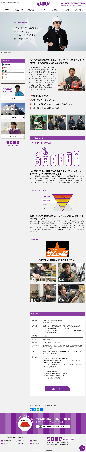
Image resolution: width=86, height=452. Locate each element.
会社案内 (55, 10)
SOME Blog (43, 10)
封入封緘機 (6, 64)
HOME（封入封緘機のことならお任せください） (14, 437)
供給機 (5, 67)
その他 (5, 77)
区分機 (5, 71)
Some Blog (21, 440)
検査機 (5, 74)
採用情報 (66, 10)
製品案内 (31, 10)
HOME (7, 10)
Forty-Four (49, 450)
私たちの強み (19, 10)
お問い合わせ (79, 10)
